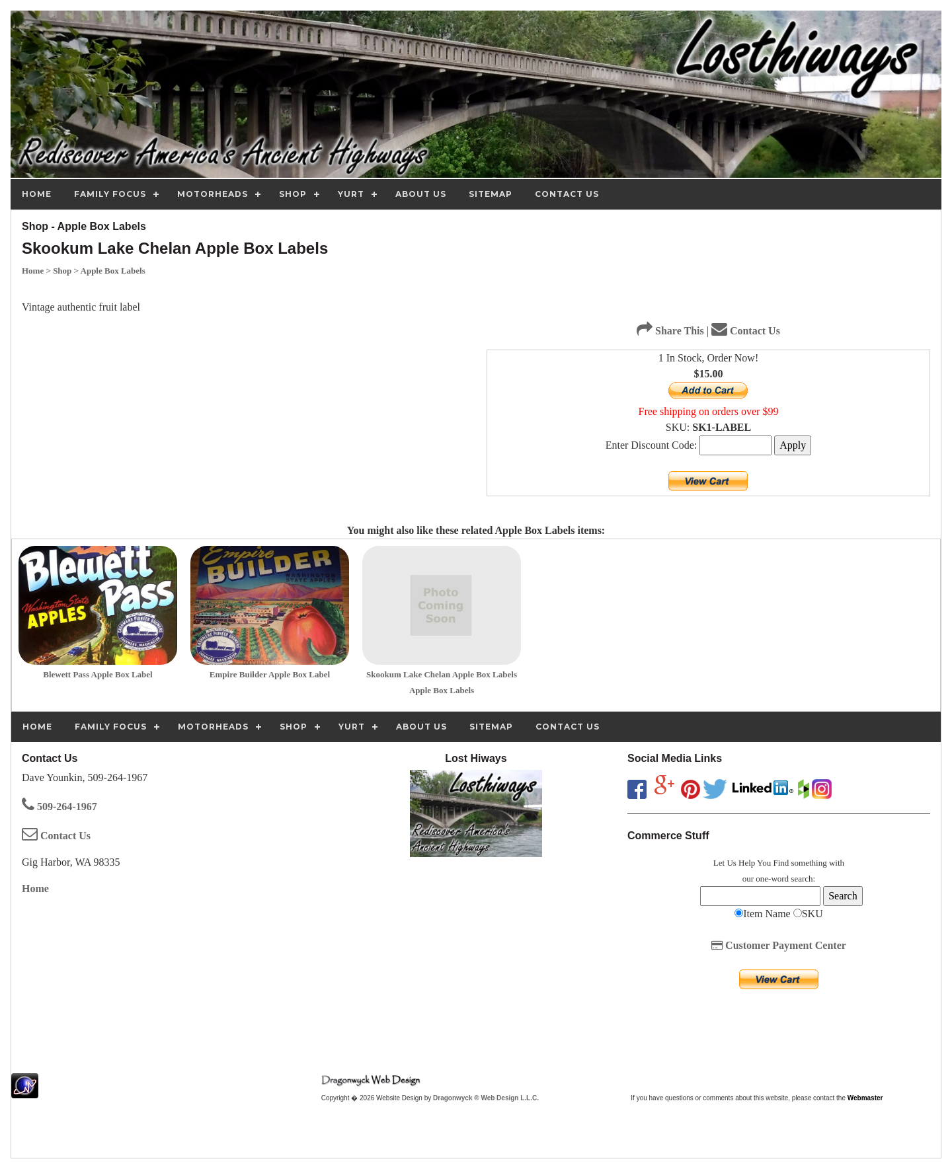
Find (781, 863)
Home (35, 888)
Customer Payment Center (778, 945)
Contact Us (745, 330)
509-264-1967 (59, 806)
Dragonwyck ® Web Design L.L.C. (486, 1098)
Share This (670, 330)
